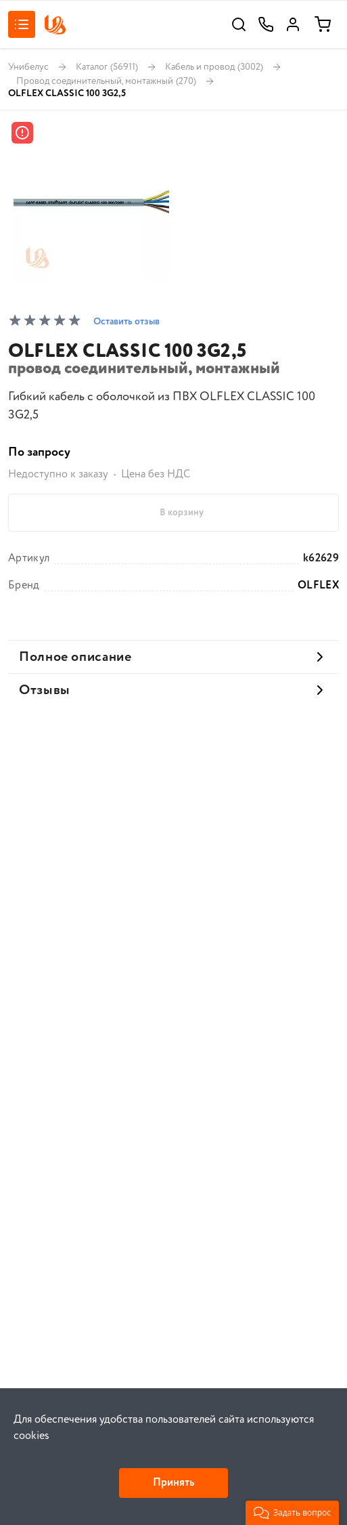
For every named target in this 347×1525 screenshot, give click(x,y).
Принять (173, 1482)
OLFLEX (318, 585)
